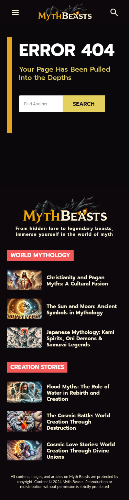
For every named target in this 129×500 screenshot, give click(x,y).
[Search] (84, 103)
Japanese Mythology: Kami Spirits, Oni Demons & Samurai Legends (80, 338)
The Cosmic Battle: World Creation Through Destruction (78, 422)
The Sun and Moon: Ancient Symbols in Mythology (82, 309)
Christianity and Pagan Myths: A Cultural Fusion (77, 281)
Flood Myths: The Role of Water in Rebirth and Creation (78, 393)
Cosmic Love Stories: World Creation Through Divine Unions (81, 451)
